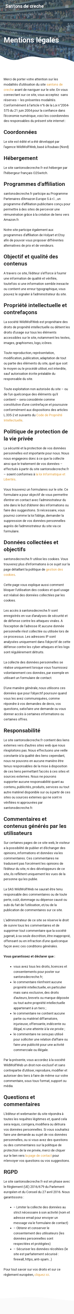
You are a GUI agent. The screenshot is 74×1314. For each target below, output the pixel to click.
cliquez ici (41, 1275)
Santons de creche (24, 6)
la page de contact (38, 1155)
